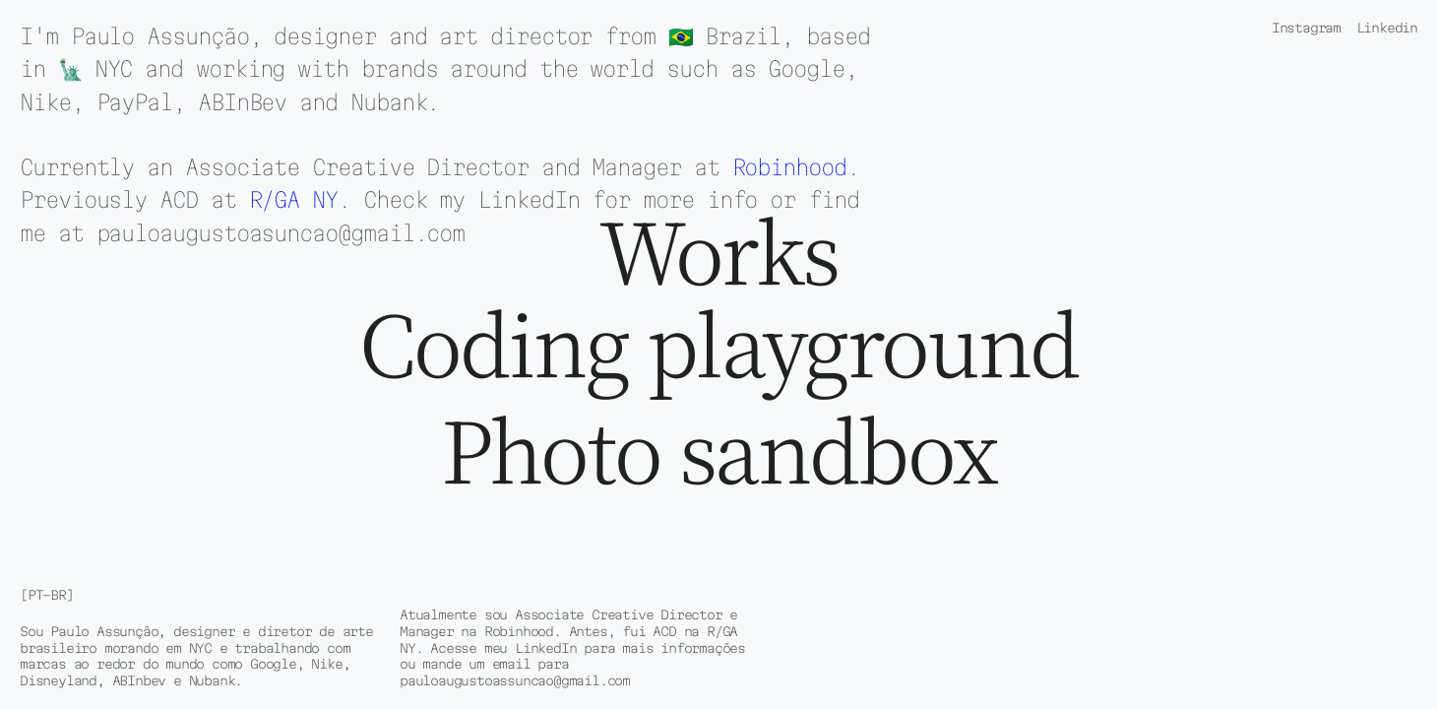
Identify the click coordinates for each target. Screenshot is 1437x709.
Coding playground (719, 345)
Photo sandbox (718, 451)
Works (719, 251)
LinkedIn (528, 199)
